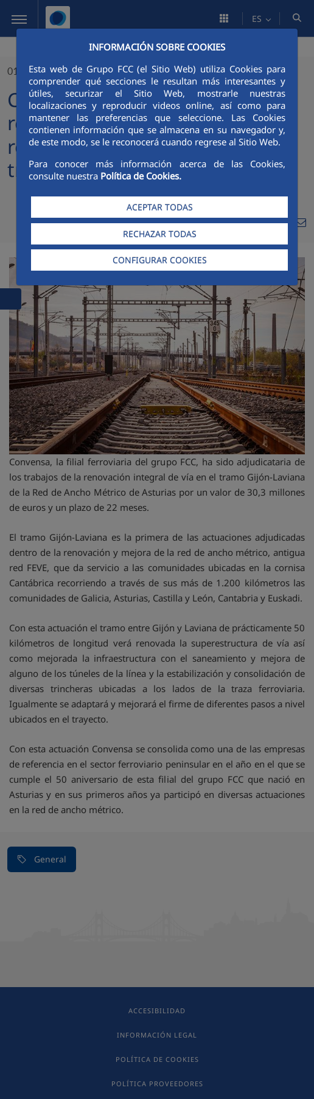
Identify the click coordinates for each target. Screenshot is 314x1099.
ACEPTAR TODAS (160, 207)
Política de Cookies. (140, 176)
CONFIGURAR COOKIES (160, 260)
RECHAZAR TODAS (160, 234)
